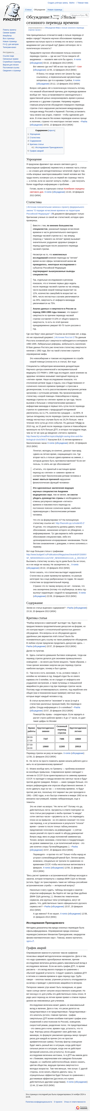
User (79, 66)
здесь (29, 941)
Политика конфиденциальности (39, 1102)
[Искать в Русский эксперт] (80, 15)
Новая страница (55, 10)
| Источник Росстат (63, 337)
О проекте (58, 1102)
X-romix (77, 59)
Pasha (84, 121)
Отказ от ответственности (75, 1102)
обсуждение (36, 63)
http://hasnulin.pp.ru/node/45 (69, 523)
